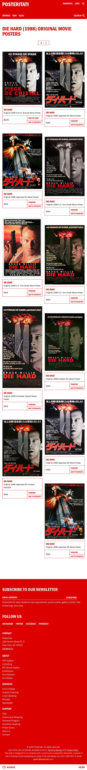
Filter (82, 767)
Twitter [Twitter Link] (19, 623)
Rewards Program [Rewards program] (10, 720)
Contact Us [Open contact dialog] (7, 648)
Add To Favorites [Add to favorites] (34, 122)
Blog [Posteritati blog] (21, 15)
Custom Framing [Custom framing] (10, 692)
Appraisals (7, 702)
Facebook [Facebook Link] (31, 623)
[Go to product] (22, 78)
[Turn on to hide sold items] (4, 767)
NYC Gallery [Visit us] (8, 660)
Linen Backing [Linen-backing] (9, 695)
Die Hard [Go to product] (8, 109)
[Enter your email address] (39, 597)
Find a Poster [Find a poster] (8, 688)
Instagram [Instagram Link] (7, 623)
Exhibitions (7, 671)
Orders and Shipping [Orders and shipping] (12, 717)
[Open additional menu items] (83, 3)
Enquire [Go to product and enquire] (74, 121)
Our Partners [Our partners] (8, 674)
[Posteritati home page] (15, 4)
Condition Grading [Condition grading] (11, 724)
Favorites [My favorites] (67, 3)
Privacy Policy (72, 750)
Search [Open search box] (79, 15)
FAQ (4, 713)
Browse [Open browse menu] (6, 15)
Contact (6, 734)
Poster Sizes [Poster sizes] (8, 727)
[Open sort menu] (43, 43)
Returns (6, 731)
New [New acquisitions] (15, 15)
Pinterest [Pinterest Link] (43, 623)
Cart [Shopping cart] (77, 3)
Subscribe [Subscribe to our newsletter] (71, 597)
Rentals (6, 699)
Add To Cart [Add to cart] (33, 118)
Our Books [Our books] (7, 677)
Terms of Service (55, 750)
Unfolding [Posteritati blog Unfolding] (7, 664)
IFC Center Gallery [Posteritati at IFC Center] (11, 667)
